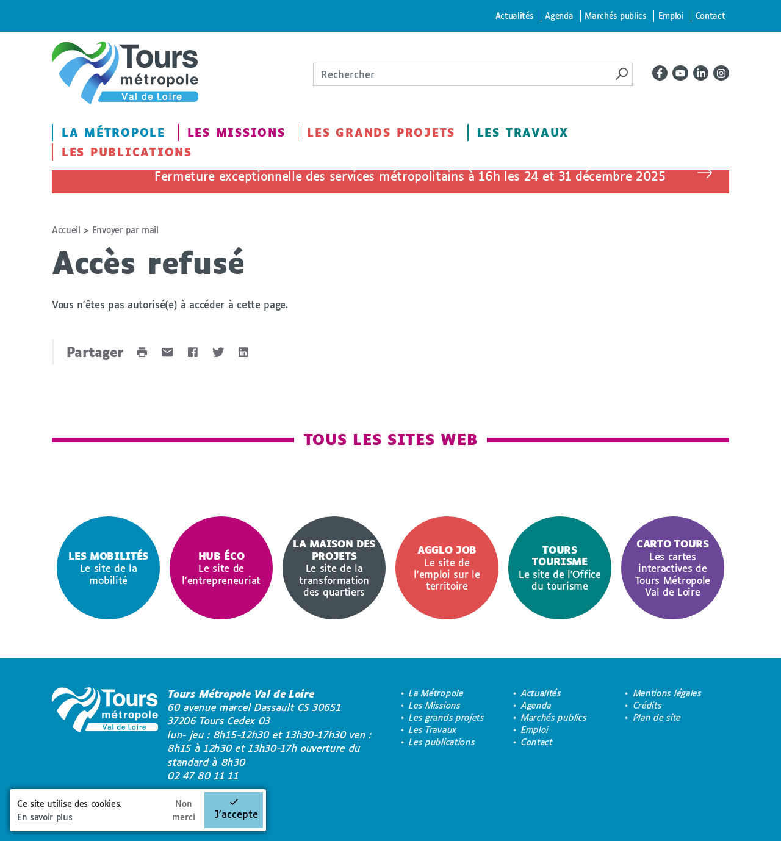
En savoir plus (45, 816)
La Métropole (113, 132)
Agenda (559, 15)
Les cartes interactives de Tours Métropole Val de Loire (672, 567)
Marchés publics (615, 15)
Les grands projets (381, 132)
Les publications (127, 152)
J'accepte (236, 813)
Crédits (647, 705)
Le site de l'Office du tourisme (560, 567)
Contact (710, 15)
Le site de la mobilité (108, 568)
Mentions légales (667, 693)
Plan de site (657, 717)
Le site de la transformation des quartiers (334, 567)
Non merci (183, 810)
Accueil (66, 230)
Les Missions (236, 132)
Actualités (514, 15)
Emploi (671, 15)
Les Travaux (523, 132)
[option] (108, 567)
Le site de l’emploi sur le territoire (447, 567)
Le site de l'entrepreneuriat (221, 568)
